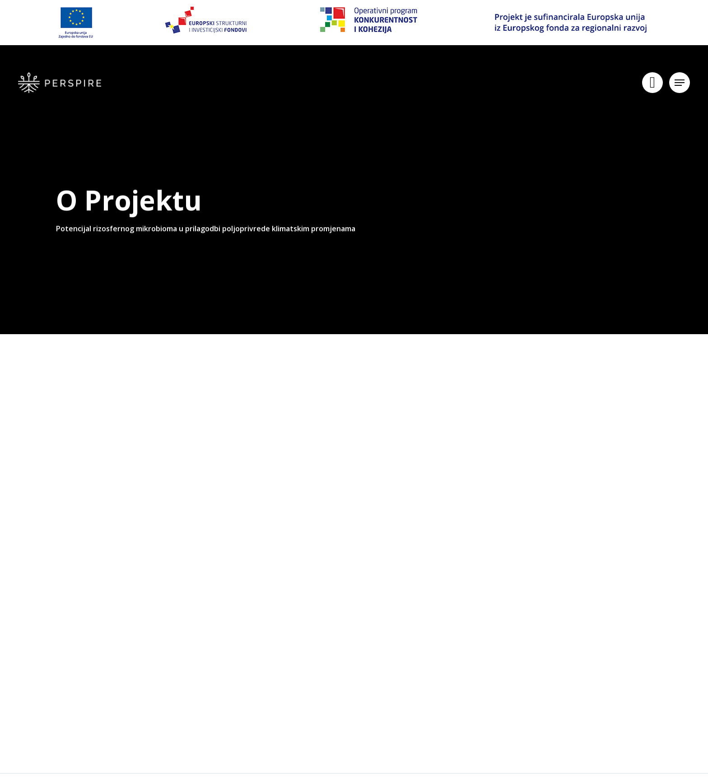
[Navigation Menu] (679, 83)
